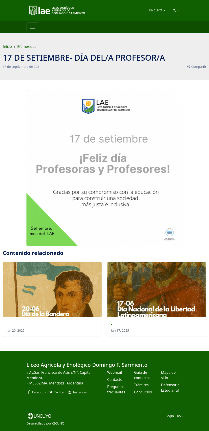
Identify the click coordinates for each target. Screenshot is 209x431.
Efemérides (26, 46)
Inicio (7, 46)
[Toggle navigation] (32, 26)
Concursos (143, 392)
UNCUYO (156, 10)
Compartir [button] (196, 66)
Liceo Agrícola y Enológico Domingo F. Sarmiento (86, 364)
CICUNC (58, 423)
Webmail (114, 372)
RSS (180, 416)
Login (170, 416)
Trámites (141, 384)
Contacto (114, 379)
